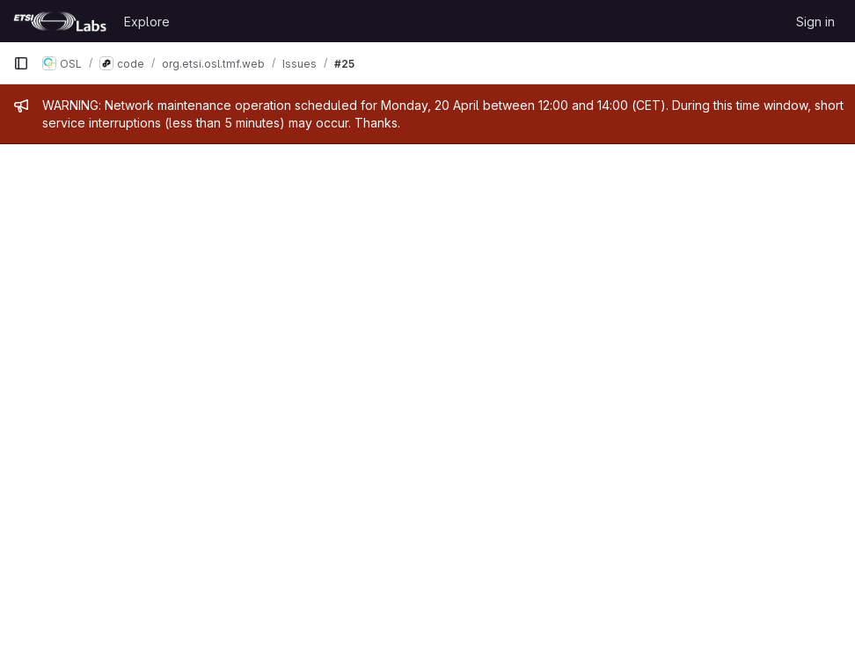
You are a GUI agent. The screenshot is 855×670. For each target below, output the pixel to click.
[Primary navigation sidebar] (21, 63)
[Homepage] (60, 21)
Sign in (815, 21)
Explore (147, 21)
